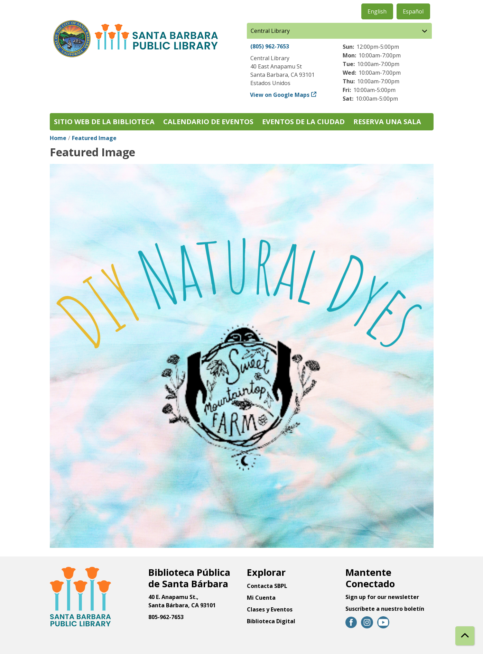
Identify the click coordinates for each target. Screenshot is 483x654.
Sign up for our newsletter (382, 597)
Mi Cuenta (261, 597)
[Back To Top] (464, 635)
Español (413, 11)
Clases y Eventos (269, 609)
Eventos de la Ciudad (303, 121)
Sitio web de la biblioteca (104, 121)
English (377, 11)
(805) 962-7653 (269, 46)
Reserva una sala (387, 121)
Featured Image (94, 138)
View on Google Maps (279, 95)
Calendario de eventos (208, 121)
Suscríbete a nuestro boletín (384, 608)
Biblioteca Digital (271, 621)
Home (58, 138)
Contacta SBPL (267, 586)
